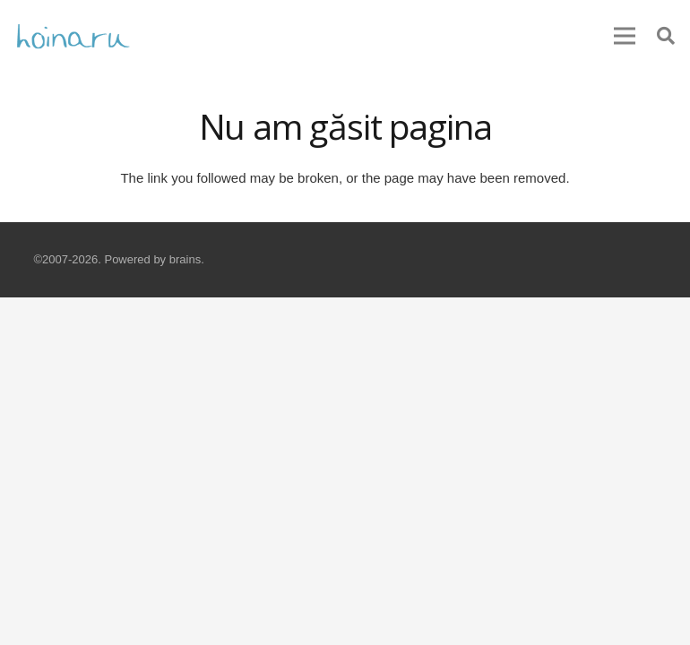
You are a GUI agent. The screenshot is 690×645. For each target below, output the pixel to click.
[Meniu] (624, 35)
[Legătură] (73, 36)
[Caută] (666, 36)
